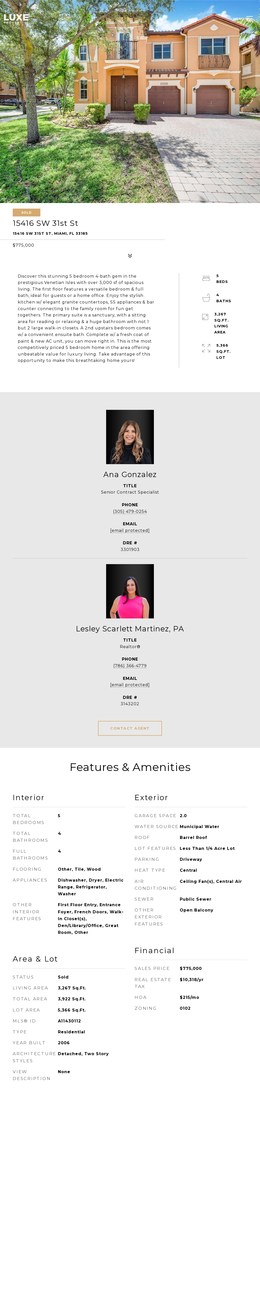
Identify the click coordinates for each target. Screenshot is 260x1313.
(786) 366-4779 (130, 665)
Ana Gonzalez (130, 474)
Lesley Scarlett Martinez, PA (130, 628)
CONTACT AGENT (130, 728)
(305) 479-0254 (130, 511)
